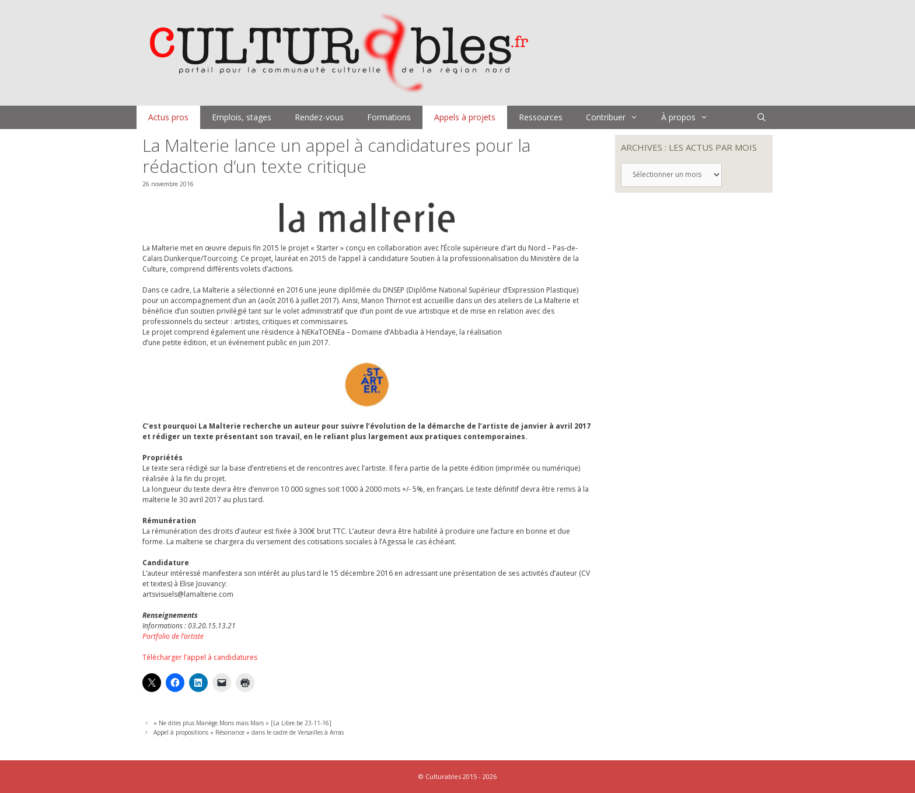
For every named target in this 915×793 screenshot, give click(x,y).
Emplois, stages (241, 117)
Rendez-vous (319, 117)
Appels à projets (464, 117)
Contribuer (617, 117)
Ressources (541, 117)
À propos (690, 117)
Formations (389, 117)
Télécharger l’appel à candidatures (199, 657)
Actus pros (168, 117)
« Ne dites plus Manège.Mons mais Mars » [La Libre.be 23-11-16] (242, 723)
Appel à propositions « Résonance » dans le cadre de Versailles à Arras (248, 732)
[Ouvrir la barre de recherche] (761, 117)
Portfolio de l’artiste (173, 636)
